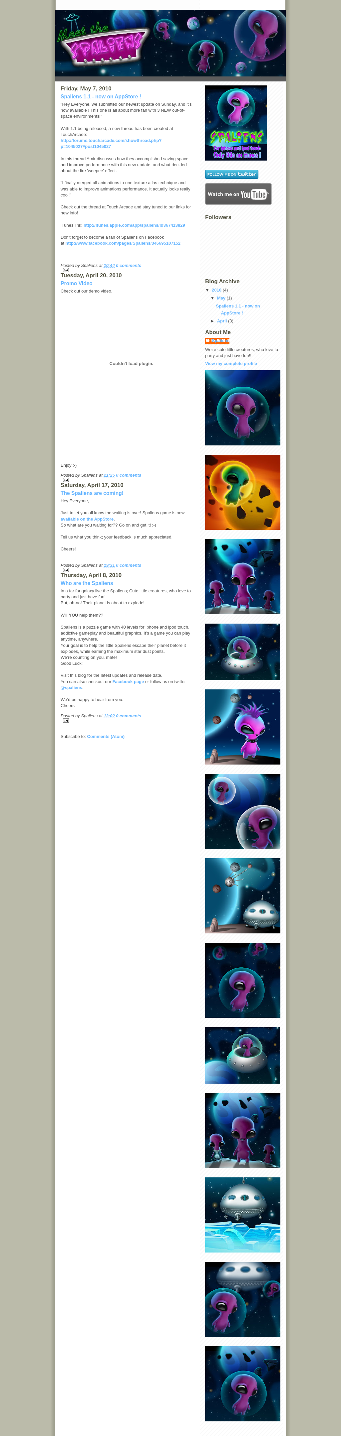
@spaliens (71, 687)
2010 (216, 290)
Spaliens (220, 340)
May (221, 298)
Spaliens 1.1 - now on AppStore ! (101, 96)
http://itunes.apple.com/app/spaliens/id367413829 (134, 225)
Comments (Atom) (106, 736)
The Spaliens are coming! (92, 493)
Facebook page (128, 681)
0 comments (128, 265)
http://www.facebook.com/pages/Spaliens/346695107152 (122, 243)
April (222, 320)
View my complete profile (231, 363)
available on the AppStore (87, 519)
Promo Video (77, 283)
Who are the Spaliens (87, 583)
